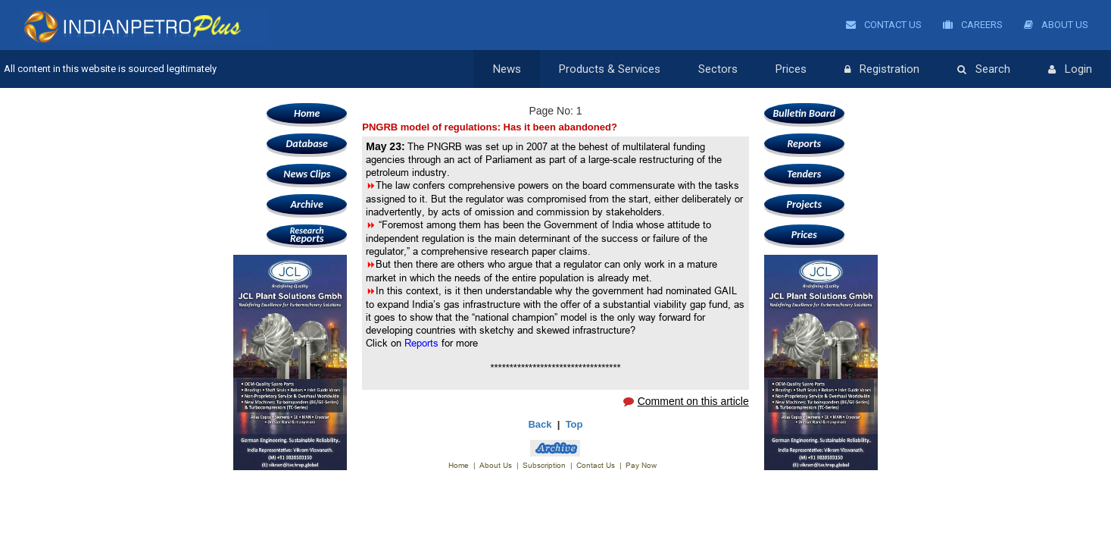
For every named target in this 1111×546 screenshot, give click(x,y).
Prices (791, 69)
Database (307, 143)
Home (307, 113)
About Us (1056, 24)
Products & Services (609, 69)
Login (1070, 70)
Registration (881, 70)
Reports (307, 234)
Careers (973, 24)
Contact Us (884, 24)
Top (574, 424)
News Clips (306, 174)
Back (539, 424)
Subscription (544, 465)
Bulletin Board (803, 113)
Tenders (804, 174)
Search (983, 70)
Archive (307, 204)
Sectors (718, 69)
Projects (804, 204)
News (507, 69)
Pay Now (641, 465)
